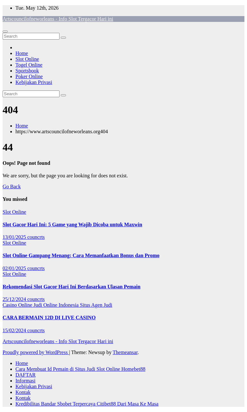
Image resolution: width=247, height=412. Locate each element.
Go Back (12, 186)
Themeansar (125, 352)
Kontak (23, 392)
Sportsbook (27, 70)
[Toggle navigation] (5, 32)
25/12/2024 (15, 299)
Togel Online (28, 65)
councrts (36, 237)
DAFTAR (25, 375)
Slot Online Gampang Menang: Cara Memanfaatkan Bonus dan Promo (81, 255)
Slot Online (27, 59)
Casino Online (18, 305)
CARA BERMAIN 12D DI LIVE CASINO (49, 317)
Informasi (25, 380)
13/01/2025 (15, 237)
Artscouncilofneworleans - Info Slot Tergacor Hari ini (58, 19)
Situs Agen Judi (96, 305)
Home (21, 53)
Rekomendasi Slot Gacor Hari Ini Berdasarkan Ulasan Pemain (72, 286)
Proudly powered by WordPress (36, 352)
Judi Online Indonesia (56, 305)
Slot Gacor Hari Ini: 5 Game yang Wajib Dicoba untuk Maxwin (72, 224)
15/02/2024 (15, 330)
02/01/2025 (15, 268)
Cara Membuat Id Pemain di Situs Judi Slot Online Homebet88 (80, 369)
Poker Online (29, 76)
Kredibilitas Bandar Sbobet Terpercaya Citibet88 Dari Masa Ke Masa (87, 404)
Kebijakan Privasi (33, 82)
